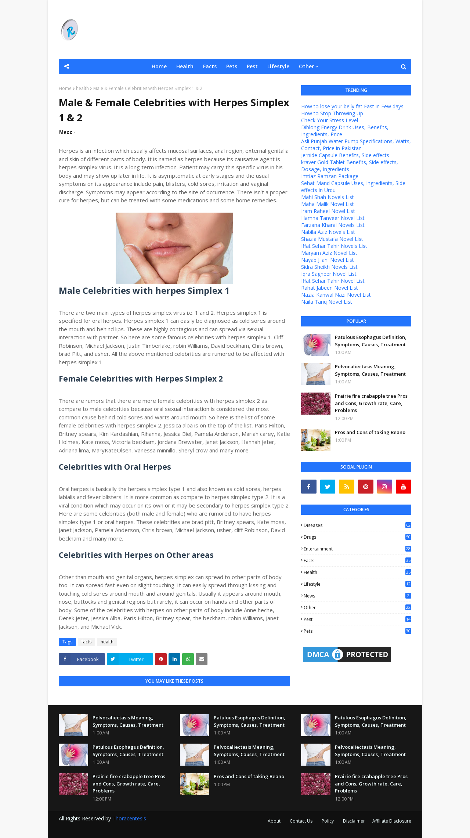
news (357, 596)
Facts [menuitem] (210, 66)
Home (65, 88)
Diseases (357, 525)
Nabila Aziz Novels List (328, 231)
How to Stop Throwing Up (332, 113)
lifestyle (357, 584)
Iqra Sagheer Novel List (329, 273)
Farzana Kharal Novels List (333, 224)
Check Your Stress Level (329, 120)
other (357, 607)
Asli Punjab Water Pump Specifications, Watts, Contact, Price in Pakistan (356, 145)
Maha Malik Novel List (327, 204)
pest (357, 619)
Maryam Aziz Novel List (329, 252)
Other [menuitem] (306, 66)
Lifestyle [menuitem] (278, 66)
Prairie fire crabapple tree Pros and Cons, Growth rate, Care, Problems (371, 403)
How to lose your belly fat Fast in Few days (352, 106)
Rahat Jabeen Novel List (329, 287)
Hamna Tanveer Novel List (333, 217)
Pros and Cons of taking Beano (370, 432)
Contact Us (301, 821)
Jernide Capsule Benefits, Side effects (345, 155)
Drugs (357, 537)
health (82, 88)
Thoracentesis (129, 818)
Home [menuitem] (159, 66)
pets (357, 631)
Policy (328, 821)
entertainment (357, 549)
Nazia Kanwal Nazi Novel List (336, 294)
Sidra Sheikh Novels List (329, 266)
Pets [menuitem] (231, 66)
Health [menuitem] (185, 66)
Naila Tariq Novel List (326, 301)
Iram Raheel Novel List (328, 210)
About (274, 821)
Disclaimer (354, 821)
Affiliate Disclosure (391, 821)
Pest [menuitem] (252, 66)
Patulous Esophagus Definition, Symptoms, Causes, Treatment (370, 341)
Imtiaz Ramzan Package (329, 176)
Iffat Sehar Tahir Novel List (333, 280)
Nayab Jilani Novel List (327, 259)
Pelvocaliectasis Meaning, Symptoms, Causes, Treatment (370, 370)
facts (86, 642)
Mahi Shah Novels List (327, 197)
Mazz (65, 132)
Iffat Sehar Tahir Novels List (334, 245)
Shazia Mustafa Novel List (332, 238)
